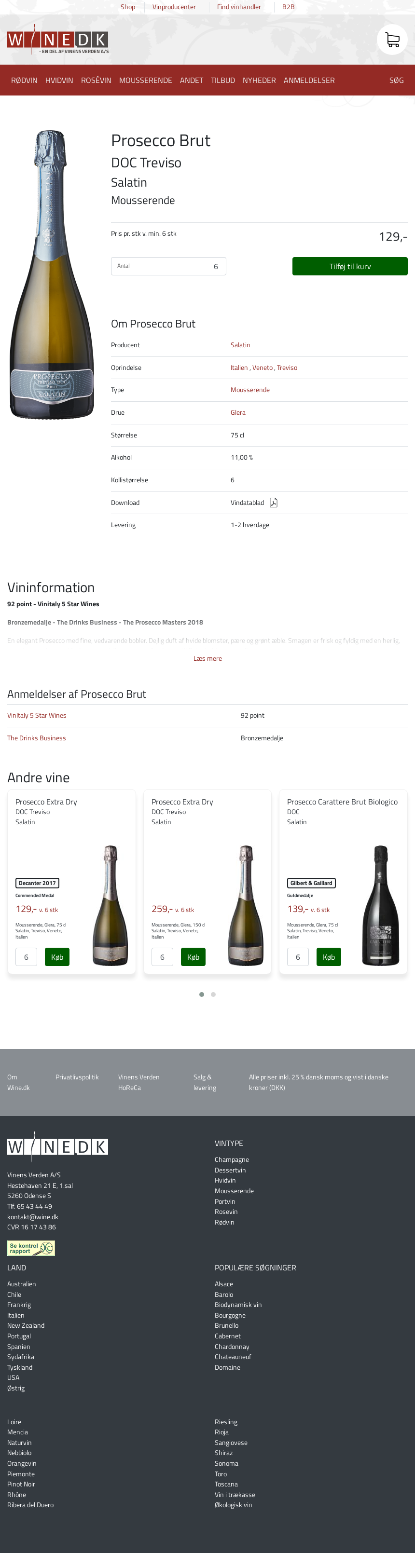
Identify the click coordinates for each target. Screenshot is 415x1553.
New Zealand (25, 1325)
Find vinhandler (239, 6)
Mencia (17, 1432)
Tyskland (19, 1367)
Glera (238, 412)
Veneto (262, 367)
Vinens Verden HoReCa (139, 1082)
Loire (14, 1422)
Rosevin (226, 1211)
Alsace (224, 1284)
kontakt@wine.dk (32, 1217)
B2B (288, 6)
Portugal (19, 1336)
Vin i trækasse (235, 1494)
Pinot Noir (21, 1484)
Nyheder (259, 80)
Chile (14, 1294)
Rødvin (24, 80)
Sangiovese (231, 1442)
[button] (202, 994)
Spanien (18, 1346)
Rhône (16, 1494)
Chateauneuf (233, 1356)
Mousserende (145, 80)
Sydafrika (20, 1356)
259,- (173, 908)
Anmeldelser (309, 80)
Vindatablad (247, 502)
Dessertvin (230, 1170)
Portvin (225, 1201)
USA (13, 1377)
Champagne (232, 1159)
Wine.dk (58, 41)
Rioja (222, 1432)
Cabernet (228, 1336)
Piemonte (21, 1474)
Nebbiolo (19, 1452)
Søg (396, 80)
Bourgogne (230, 1315)
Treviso (287, 367)
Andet (191, 80)
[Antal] (26, 957)
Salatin (240, 345)
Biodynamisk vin (238, 1304)
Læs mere (208, 658)
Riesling (226, 1422)
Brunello (226, 1325)
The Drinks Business (36, 738)
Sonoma (226, 1463)
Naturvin (19, 1442)
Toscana (226, 1484)
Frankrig (19, 1304)
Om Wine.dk (18, 1082)
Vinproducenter (174, 6)
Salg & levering (205, 1082)
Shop (128, 6)
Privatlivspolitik (77, 1077)
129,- (36, 908)
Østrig (16, 1388)
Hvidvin (59, 80)
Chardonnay (232, 1346)
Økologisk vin (233, 1504)
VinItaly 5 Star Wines (37, 715)
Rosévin (96, 80)
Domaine (227, 1367)
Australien (21, 1284)
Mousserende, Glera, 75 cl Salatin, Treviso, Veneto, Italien (40, 930)
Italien (239, 367)
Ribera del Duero (30, 1504)
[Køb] (57, 957)
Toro (221, 1474)
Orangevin (22, 1463)
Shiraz (224, 1452)
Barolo (224, 1294)
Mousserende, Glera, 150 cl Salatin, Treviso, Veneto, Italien (178, 930)
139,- (308, 908)
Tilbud (223, 80)
